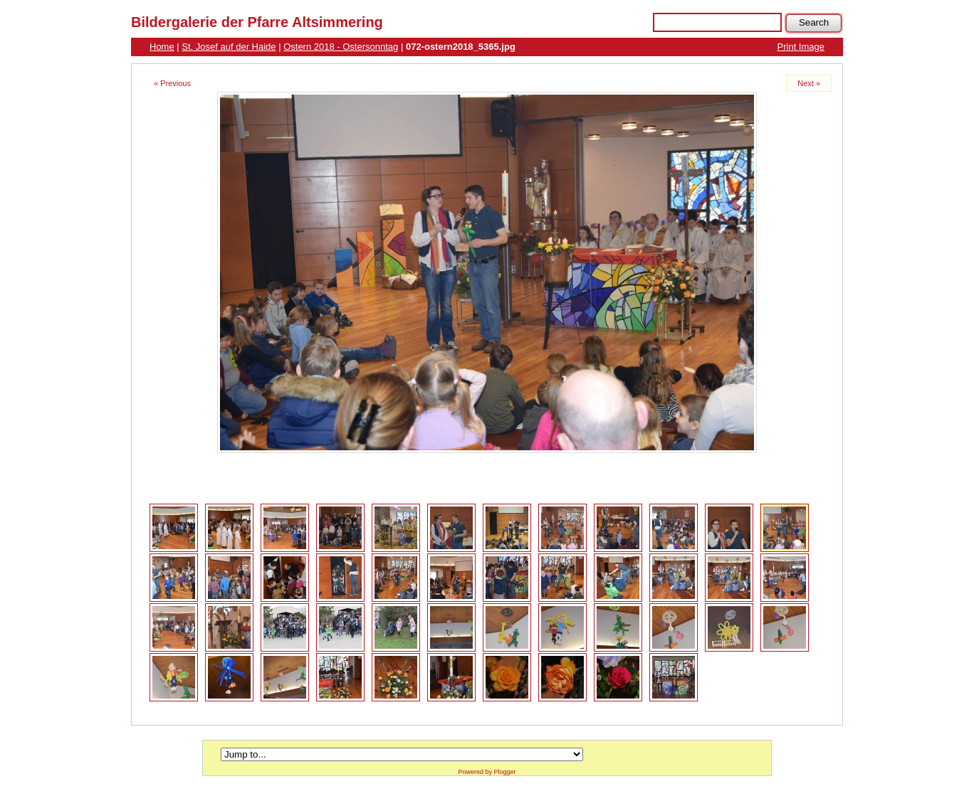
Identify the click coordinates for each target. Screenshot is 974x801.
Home (162, 46)
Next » (808, 83)
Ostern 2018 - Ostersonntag (340, 46)
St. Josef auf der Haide (229, 46)
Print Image (800, 46)
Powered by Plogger (486, 771)
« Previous (172, 83)
